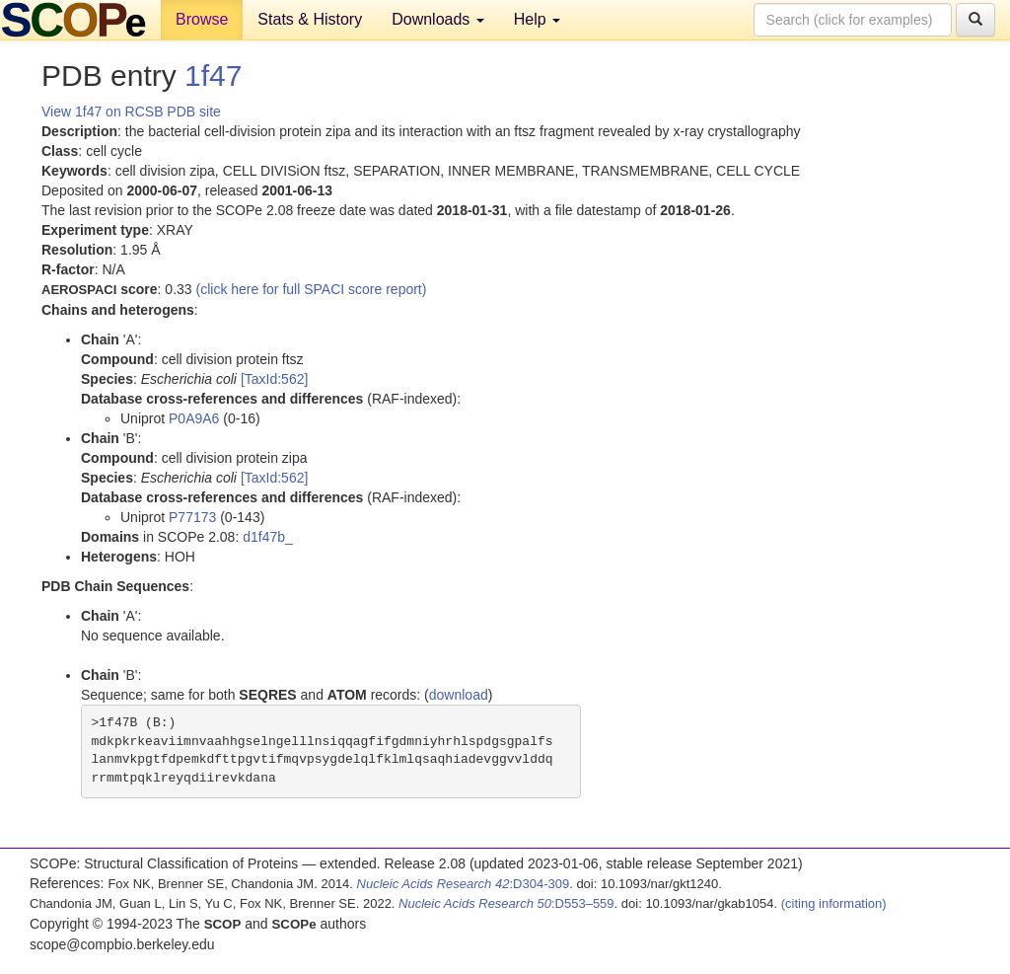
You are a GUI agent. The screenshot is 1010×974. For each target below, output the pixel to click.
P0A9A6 (194, 418)
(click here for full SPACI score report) (311, 289)
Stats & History (309, 19)
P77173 (192, 517)
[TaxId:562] (275, 379)
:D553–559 (506, 903)
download (458, 695)
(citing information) (834, 903)
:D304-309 (463, 883)
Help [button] (537, 19)
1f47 (213, 75)
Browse (202, 19)
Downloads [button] (438, 19)
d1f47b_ (268, 537)
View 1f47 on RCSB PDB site (131, 111)
